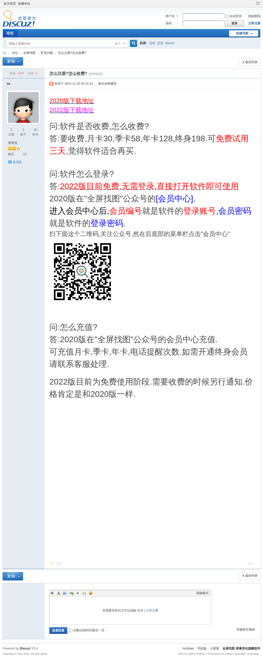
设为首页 (10, 3)
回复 (59, 563)
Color (58, 593)
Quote (77, 593)
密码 (169, 23)
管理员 (12, 143)
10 (35, 130)
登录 (140, 610)
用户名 (170, 16)
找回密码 (254, 16)
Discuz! (25, 648)
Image (65, 593)
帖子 (118, 43)
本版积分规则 (246, 629)
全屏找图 (29, 53)
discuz (169, 43)
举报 (250, 563)
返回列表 (251, 62)
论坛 (10, 33)
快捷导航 (242, 33)
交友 (160, 43)
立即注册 (254, 23)
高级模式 (202, 593)
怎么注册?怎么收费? (72, 53)
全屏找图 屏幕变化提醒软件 (5, 53)
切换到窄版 (257, 3)
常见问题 (47, 53)
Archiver (188, 648)
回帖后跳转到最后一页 (87, 630)
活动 (152, 43)
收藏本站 (24, 3)
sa (8, 83)
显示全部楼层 (107, 83)
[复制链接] (95, 74)
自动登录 (233, 16)
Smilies (90, 593)
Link (71, 593)
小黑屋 (214, 648)
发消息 (17, 162)
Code (84, 593)
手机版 (201, 648)
